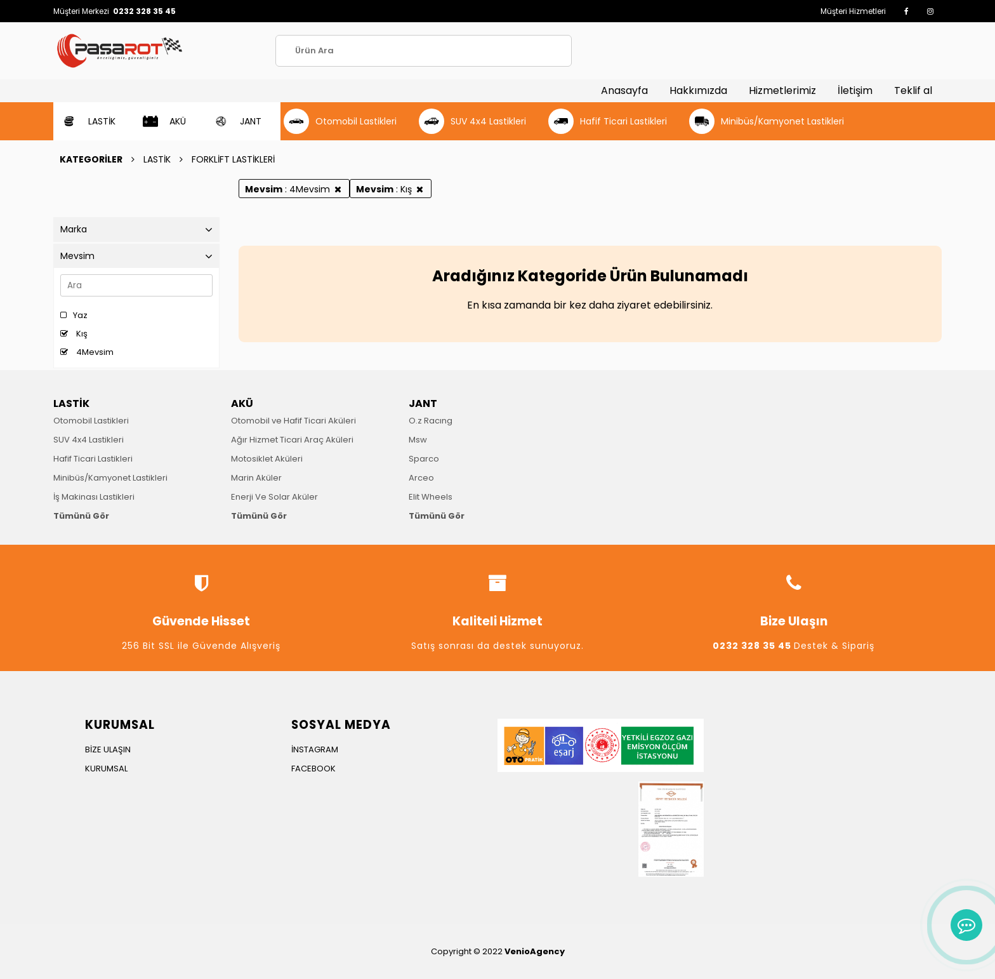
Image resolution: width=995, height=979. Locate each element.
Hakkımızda (698, 90)
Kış (74, 334)
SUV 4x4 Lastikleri (88, 440)
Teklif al (913, 90)
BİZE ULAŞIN (108, 749)
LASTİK (157, 159)
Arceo (421, 478)
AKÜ (242, 403)
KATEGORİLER (91, 159)
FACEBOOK (313, 769)
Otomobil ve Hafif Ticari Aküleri (293, 421)
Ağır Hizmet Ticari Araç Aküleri (292, 440)
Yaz (74, 315)
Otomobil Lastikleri (91, 421)
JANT (423, 403)
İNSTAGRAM (314, 749)
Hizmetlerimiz (782, 90)
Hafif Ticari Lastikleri (93, 459)
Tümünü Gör (81, 516)
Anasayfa (624, 90)
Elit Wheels (430, 497)
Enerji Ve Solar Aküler (274, 497)
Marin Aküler (256, 478)
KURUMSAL (106, 769)
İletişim (855, 90)
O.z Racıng (430, 421)
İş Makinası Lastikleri (94, 497)
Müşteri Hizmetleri (853, 11)
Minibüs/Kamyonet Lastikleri (110, 478)
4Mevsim (87, 352)
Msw (418, 440)
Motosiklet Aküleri (267, 459)
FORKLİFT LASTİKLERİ (233, 159)
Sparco (424, 459)
